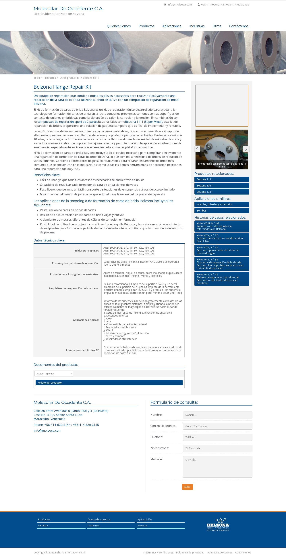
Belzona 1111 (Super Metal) (143, 122)
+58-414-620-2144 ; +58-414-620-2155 (223, 4)
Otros (217, 26)
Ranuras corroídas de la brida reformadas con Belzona (221, 226)
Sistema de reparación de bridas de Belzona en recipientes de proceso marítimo (221, 279)
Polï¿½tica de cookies (219, 552)
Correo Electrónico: (163, 426)
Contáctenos (238, 26)
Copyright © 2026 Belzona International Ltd (59, 552)
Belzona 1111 (204, 179)
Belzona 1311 (204, 191)
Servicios (43, 525)
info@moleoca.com (178, 4)
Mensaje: (156, 459)
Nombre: (156, 415)
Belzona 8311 (91, 78)
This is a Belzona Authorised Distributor (218, 524)
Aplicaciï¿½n (144, 519)
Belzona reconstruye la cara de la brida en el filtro (221, 238)
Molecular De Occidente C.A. (69, 11)
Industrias (197, 26)
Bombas (201, 210)
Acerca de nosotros (99, 519)
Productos (146, 26)
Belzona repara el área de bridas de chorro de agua (221, 250)
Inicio (37, 78)
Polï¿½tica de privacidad (190, 552)
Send (189, 486)
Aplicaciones (171, 26)
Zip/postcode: (159, 448)
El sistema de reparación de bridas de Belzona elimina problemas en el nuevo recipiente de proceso (221, 264)
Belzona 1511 (204, 185)
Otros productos (69, 78)
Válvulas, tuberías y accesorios (215, 204)
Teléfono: (156, 437)
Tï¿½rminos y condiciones (158, 552)
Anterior (197, 149)
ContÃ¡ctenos (243, 552)
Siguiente (246, 149)
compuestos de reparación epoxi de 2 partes (67, 122)
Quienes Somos (119, 26)
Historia (142, 525)
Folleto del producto (50, 382)
